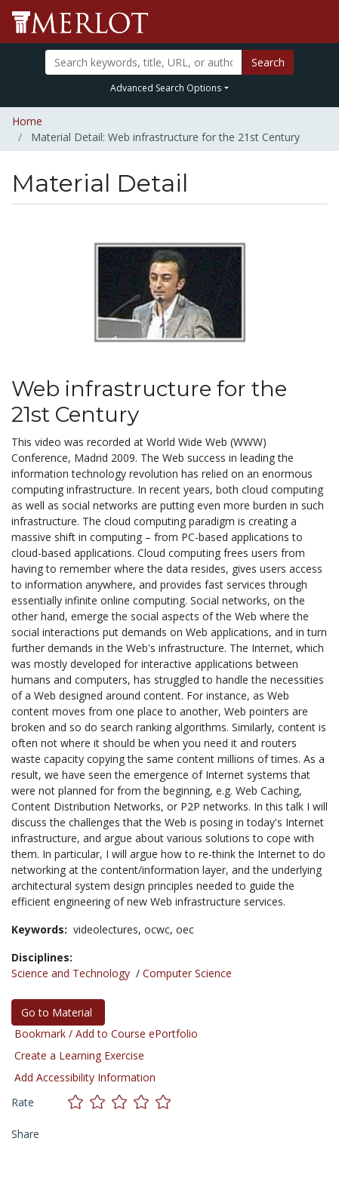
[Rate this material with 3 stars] (123, 1102)
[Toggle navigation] (318, 22)
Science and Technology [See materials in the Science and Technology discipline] (70, 973)
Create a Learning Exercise (79, 1055)
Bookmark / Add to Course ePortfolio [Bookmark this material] (106, 1033)
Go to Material (58, 1012)
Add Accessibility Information (85, 1077)
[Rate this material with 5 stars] (165, 1102)
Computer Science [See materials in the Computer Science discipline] (187, 973)
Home (27, 121)
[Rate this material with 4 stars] (145, 1102)
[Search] (143, 62)
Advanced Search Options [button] (165, 88)
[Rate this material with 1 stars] (79, 1102)
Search (268, 62)
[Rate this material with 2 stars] (101, 1102)
